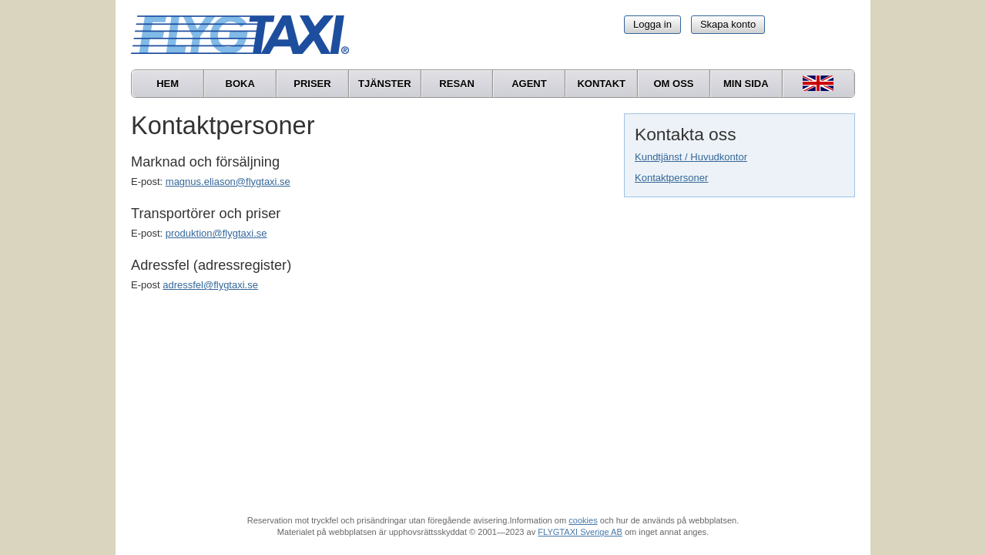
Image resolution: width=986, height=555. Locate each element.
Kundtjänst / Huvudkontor (691, 157)
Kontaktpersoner (671, 177)
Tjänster (384, 83)
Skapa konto (728, 24)
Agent (529, 83)
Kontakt (601, 83)
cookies (582, 520)
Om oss (673, 83)
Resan (457, 83)
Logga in (652, 24)
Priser (311, 83)
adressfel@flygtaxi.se (210, 285)
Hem (167, 83)
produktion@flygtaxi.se (216, 233)
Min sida (746, 83)
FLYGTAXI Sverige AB (580, 531)
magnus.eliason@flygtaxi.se (228, 181)
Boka (240, 83)
